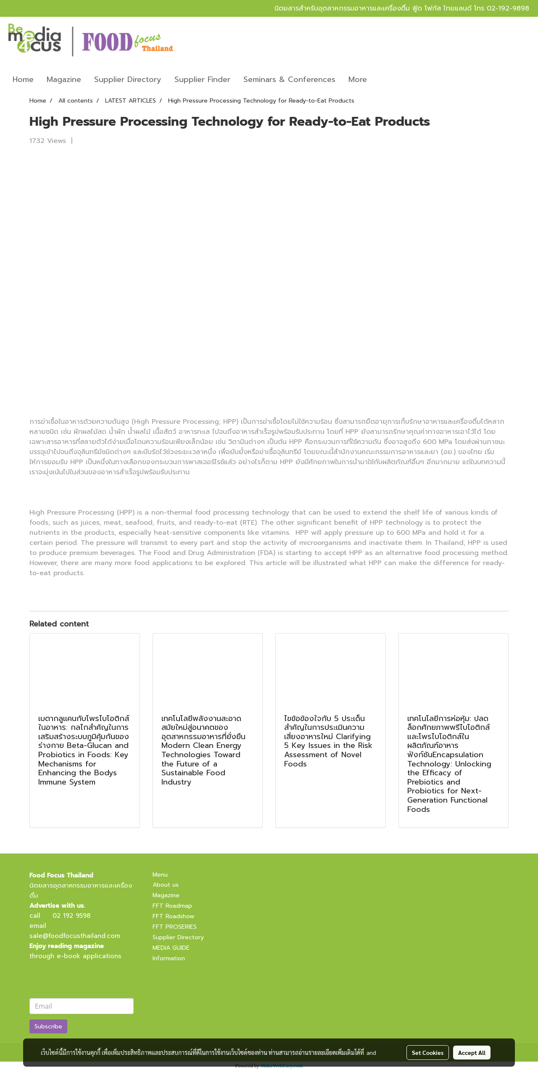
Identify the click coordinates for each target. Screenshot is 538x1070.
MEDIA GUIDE (171, 947)
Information (169, 958)
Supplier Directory (127, 79)
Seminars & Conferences (289, 79)
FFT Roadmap (172, 905)
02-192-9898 (508, 8)
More (357, 79)
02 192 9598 (71, 915)
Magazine (64, 79)
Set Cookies (427, 1052)
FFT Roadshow (173, 916)
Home (23, 79)
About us (166, 884)
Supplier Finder (202, 79)
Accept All (471, 1052)
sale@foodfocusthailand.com (74, 936)
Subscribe (48, 1026)
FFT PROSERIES (175, 926)
